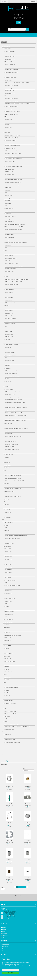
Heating (7, 384)
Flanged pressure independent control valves (13, 232)
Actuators (5, 643)
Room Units (7, 669)
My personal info (5, 935)
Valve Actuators (7, 692)
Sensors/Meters (7, 656)
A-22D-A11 (27, 803)
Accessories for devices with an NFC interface (12, 706)
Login (3, 937)
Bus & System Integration (8, 619)
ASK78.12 (9, 859)
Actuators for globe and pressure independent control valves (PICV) (16, 242)
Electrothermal (8, 190)
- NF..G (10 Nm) (9, 559)
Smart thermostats (8, 381)
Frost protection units (10, 350)
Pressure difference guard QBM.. (12, 287)
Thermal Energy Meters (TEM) (10, 661)
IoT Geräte (7, 499)
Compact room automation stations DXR (13, 145)
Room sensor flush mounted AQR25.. (12, 308)
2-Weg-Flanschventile (10, 240)
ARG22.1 (28, 841)
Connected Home (8, 517)
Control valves (7, 632)
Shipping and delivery (5, 944)
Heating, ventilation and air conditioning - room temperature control (15, 420)
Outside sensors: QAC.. (10, 271)
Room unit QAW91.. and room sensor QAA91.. (14, 436)
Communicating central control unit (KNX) (13, 153)
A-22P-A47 (9, 822)
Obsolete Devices (7, 716)
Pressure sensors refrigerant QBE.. (12, 284)
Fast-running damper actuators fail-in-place (14, 399)
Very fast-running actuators (10, 598)
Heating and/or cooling (10, 360)
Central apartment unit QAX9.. (11, 441)
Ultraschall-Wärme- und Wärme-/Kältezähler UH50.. (15, 480)
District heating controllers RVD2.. (12, 114)
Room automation (7, 132)
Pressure (6, 276)
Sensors (5, 250)
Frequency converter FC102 (10, 737)
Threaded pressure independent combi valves (14, 179)
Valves (5, 682)
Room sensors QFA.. (9, 292)
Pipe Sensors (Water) (8, 664)
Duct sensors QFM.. (9, 297)
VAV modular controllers (10, 410)
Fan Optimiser (8, 527)
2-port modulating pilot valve (11, 216)
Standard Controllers (7, 48)
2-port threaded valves (10, 169)
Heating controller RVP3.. (10, 59)
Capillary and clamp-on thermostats (11, 344)
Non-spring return (8, 548)
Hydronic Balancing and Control (9, 739)
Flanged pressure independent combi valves (13, 182)
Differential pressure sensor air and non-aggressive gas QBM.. (17, 279)
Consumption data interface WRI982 (12, 449)
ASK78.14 (28, 859)
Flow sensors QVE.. (9, 334)
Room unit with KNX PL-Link (11, 143)
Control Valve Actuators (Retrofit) (10, 713)
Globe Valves (7, 695)
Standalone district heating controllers (11, 106)
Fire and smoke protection (8, 622)
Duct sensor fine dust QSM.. (11, 318)
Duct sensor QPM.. (9, 313)
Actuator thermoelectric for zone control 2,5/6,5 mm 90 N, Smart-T (18, 726)
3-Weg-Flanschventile (10, 234)
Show (2, 887)
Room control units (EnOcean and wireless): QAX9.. (14, 158)
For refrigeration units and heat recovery (13, 219)
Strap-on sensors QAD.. (10, 274)
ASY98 (27, 878)
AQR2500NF (9, 841)
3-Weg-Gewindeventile (10, 237)
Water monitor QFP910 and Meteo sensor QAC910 (15, 439)
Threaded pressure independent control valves (14, 229)
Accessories (8, 365)
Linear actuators (8, 564)
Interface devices (9, 119)
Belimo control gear (6, 520)
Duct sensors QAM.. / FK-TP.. (11, 268)
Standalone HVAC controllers (10, 61)
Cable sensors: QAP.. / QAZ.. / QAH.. (12, 263)
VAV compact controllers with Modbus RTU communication (16, 415)
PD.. (7, 326)
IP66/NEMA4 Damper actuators (10, 580)
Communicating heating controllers (11, 77)
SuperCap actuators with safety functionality (12, 585)
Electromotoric (8, 187)
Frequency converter (7, 734)
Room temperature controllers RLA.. (12, 67)
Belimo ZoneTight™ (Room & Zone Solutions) (13, 635)
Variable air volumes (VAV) (10, 363)
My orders (4, 929)
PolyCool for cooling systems (11, 75)
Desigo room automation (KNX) (11, 156)
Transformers (8, 122)
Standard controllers (8, 486)
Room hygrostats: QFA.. (10, 295)
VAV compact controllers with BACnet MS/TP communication (16, 412)
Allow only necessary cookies (10, 970)
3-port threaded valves (10, 177)
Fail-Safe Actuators (8, 651)
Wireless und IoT (7, 462)
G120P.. (7, 457)
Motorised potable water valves (10, 637)
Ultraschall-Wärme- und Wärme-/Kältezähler (13, 473)
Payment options (5, 946)
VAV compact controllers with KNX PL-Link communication (16, 407)
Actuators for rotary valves (9, 208)
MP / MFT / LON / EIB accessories (10, 703)
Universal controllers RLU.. (10, 64)
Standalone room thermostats (10, 355)
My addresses (4, 933)
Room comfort (7, 530)
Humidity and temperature (9, 289)
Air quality (7, 305)
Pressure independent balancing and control (12, 742)
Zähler (5, 470)
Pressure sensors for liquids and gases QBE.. (14, 281)
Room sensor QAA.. (9, 255)
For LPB (7, 494)
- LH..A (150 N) (9, 567)
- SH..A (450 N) (9, 569)
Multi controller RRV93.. (10, 446)
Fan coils (7, 357)
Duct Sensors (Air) (8, 658)
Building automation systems (9, 507)
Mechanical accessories (8, 700)
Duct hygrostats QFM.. (10, 300)
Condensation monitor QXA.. (11, 302)
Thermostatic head (9, 195)
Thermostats (6, 342)
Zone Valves (7, 685)
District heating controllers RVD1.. (12, 109)
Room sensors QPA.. (9, 310)
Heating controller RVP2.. (10, 56)
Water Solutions (7, 627)
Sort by (24, 768)
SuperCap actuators (8, 593)
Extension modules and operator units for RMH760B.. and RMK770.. (18, 82)
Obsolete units (6, 504)
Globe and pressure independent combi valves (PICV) (14, 166)
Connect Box (8, 512)
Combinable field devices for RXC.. (12, 137)
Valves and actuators (7, 164)
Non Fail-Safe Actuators (9, 653)
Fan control (7, 525)
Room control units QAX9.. (10, 161)
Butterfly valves (8, 203)
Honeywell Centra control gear (8, 719)
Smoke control (6, 624)
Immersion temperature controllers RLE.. (13, 54)
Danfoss (3, 732)
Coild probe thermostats (10, 352)
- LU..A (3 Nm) (8, 577)
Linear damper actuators (10, 394)
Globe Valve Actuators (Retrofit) (10, 711)
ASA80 (9, 785)
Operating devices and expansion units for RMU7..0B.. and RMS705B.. (18, 103)
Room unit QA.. (9, 80)
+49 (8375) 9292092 (18, 14)
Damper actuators (7, 386)
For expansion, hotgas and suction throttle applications (15, 224)
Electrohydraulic (9, 192)
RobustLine (7, 606)
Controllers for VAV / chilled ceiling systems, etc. (14, 533)
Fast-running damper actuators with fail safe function (15, 402)
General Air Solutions (7, 546)
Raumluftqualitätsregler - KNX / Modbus (13, 376)
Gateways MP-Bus (7, 640)
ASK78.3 (9, 878)
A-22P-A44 (9, 803)
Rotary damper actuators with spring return (13, 391)
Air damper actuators (9, 389)
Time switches (8, 130)
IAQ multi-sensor (8, 467)
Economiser (7, 679)
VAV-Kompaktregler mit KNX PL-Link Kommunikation (15, 418)
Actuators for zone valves (9, 729)
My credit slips (4, 931)
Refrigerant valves (8, 213)
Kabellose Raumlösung (9, 465)
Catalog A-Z (4, 948)
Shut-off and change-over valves (11, 630)
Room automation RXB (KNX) (10, 148)
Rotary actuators (9, 211)
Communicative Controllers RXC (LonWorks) (12, 135)
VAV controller (7, 405)
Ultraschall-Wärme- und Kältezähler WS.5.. (13, 475)
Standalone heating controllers (10, 51)
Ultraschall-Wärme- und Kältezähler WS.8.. (13, 478)
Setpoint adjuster (9, 127)
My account (4, 924)
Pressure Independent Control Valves (11, 687)
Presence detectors (8, 321)
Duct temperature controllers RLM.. (12, 69)
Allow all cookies (10, 972)
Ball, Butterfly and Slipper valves (10, 198)
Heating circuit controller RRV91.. (12, 444)
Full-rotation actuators (9, 575)
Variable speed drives (8, 452)
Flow (6, 329)
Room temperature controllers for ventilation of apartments (16, 535)
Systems (5, 674)
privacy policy (16, 964)
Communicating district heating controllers (12, 111)
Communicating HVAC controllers (12, 85)
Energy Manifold (8, 677)
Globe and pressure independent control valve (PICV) (14, 226)
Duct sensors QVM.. (9, 336)
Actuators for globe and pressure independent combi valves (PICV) (16, 185)
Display (7, 124)
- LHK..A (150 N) (9, 572)
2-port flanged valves (10, 171)
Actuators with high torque (9, 611)
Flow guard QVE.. (9, 331)
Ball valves (8, 200)
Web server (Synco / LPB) (9, 491)
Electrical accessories (9, 116)
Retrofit (6, 541)
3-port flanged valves (10, 174)
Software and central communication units (13, 488)
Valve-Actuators (8, 645)
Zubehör (7, 378)
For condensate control (10, 221)
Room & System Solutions (8, 522)
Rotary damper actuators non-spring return (13, 397)
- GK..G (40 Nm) (9, 596)
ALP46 (27, 785)
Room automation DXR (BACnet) (10, 140)
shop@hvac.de (18, 15)
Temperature (7, 253)
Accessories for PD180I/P (10, 323)
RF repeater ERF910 (9, 433)
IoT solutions (7, 509)
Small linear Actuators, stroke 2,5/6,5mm (12, 724)
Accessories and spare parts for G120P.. (13, 460)
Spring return (7, 554)
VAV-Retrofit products (10, 543)
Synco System (6, 483)
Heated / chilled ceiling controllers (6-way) (13, 538)
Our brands (18, 896)
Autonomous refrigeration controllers (11, 72)
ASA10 (27, 822)
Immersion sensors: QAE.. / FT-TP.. (12, 258)
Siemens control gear (6, 46)
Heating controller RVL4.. (10, 90)
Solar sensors (7, 339)
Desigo (5, 501)
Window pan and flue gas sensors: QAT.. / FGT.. (14, 266)
